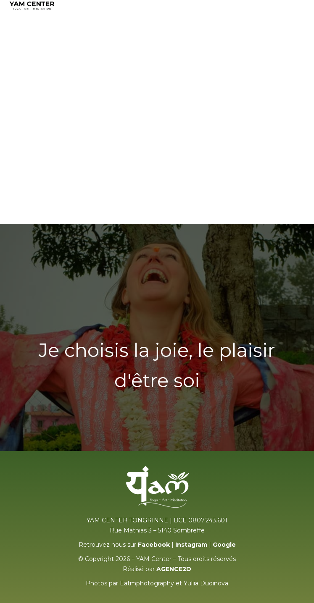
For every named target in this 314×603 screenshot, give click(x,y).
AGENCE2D (173, 569)
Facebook (154, 544)
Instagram (191, 544)
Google (224, 544)
